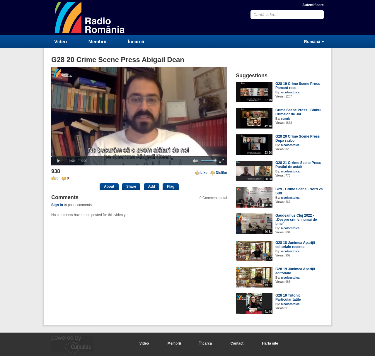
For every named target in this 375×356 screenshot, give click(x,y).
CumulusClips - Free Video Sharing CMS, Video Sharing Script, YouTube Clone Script (90, 17)
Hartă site (270, 343)
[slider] (139, 156)
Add (151, 186)
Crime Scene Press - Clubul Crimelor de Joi (298, 112)
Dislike (221, 173)
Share (131, 186)
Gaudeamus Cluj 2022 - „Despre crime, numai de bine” (296, 219)
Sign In (57, 205)
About (109, 186)
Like (203, 173)
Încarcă (136, 41)
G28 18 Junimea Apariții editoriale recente (295, 245)
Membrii (97, 41)
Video (60, 41)
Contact (236, 343)
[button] (58, 161)
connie (285, 118)
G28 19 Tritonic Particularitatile (288, 297)
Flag (170, 186)
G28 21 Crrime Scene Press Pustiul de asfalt (298, 165)
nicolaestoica (290, 92)
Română (312, 41)
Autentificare (313, 5)
